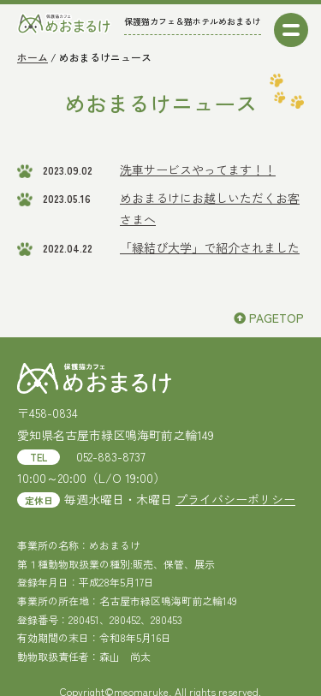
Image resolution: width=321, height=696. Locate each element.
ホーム (32, 57)
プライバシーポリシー (235, 499)
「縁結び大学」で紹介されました (210, 247)
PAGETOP (269, 317)
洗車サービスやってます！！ (198, 169)
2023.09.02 (67, 170)
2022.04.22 (67, 248)
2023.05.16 (67, 198)
